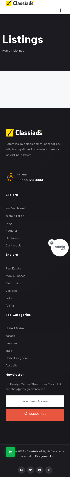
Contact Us (13, 245)
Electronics (13, 283)
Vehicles (11, 290)
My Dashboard (15, 208)
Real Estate (13, 268)
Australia (11, 365)
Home (6, 50)
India (9, 350)
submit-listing (15, 216)
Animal (10, 305)
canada (10, 336)
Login (9, 223)
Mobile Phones (15, 276)
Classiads (32, 451)
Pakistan (11, 343)
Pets (9, 298)
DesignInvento (44, 456)
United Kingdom (17, 358)
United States (15, 328)
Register (11, 230)
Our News (12, 238)
